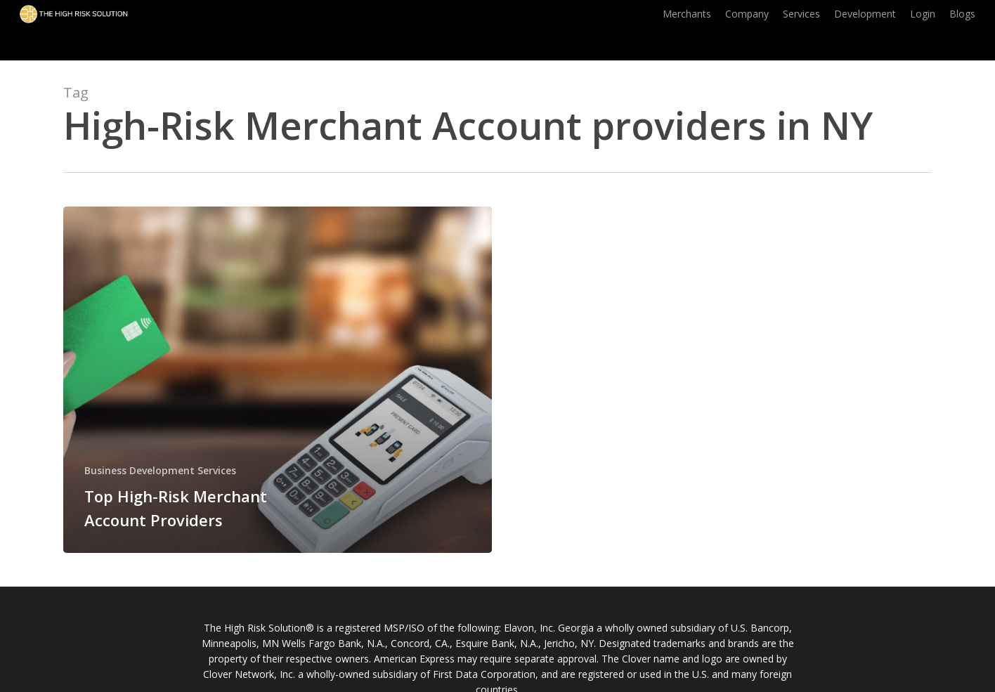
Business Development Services (160, 470)
